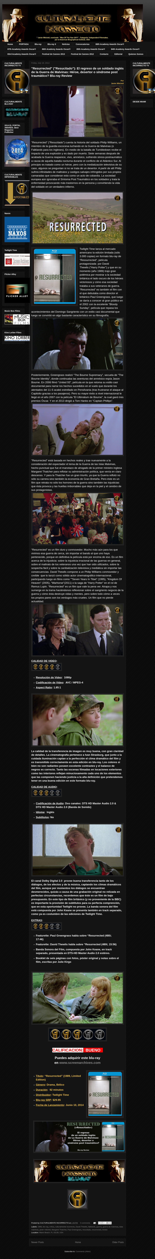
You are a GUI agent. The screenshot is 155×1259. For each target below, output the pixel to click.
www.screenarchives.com (80, 1063)
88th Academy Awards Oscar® (110, 44)
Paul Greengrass (74, 1230)
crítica (51, 1227)
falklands (91, 1227)
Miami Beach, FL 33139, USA (51, 1232)
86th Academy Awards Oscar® (56, 49)
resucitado (86, 1230)
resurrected (96, 1230)
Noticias (66, 44)
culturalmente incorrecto (65, 1227)
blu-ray (45, 1227)
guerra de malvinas (110, 1227)
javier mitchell (45, 1230)
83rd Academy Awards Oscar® (21, 54)
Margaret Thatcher (59, 1230)
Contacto (104, 54)
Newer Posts (37, 1242)
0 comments (85, 1223)
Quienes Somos (135, 54)
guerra (99, 1227)
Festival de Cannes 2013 (53, 54)
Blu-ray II (51, 44)
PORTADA (24, 44)
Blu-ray (38, 44)
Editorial (118, 54)
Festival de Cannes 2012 (82, 54)
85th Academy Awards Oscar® (91, 49)
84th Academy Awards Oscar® (125, 49)
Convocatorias (82, 44)
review (105, 1230)
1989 (40, 1227)
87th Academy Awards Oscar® (21, 49)
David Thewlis (81, 1227)
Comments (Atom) (83, 1251)
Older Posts (118, 1242)
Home (10, 44)
